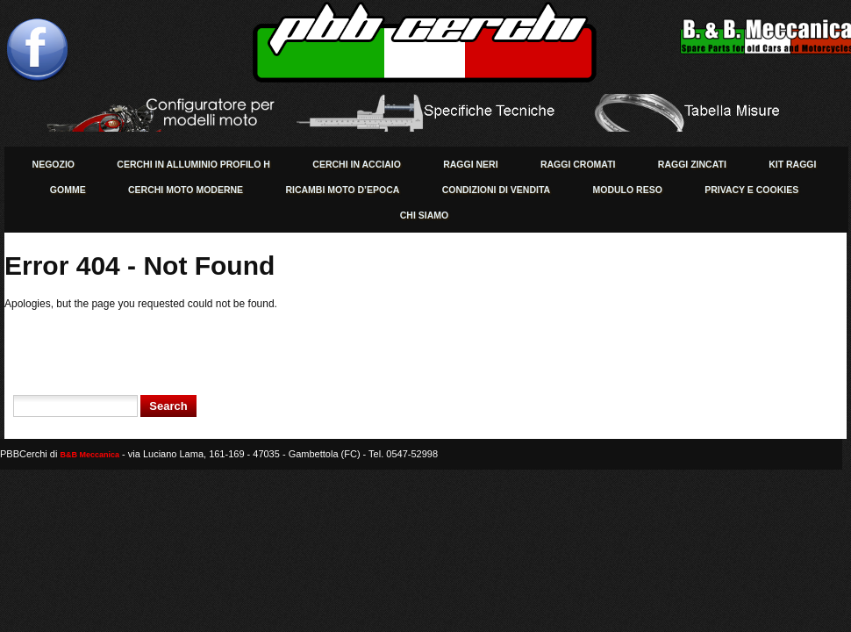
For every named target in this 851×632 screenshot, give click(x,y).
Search (168, 406)
